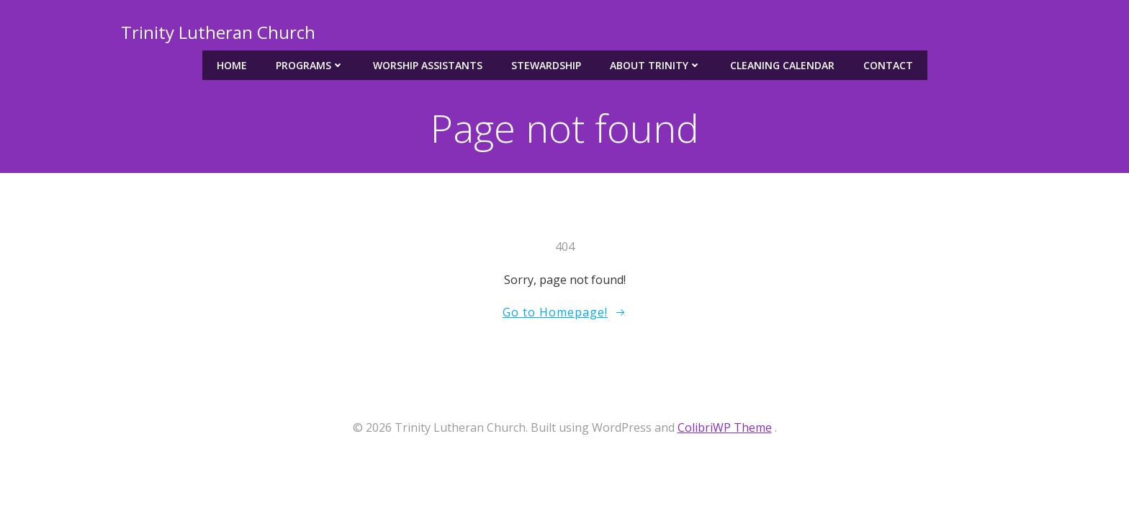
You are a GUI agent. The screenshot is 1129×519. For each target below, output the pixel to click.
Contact (888, 65)
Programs (310, 65)
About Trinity (655, 65)
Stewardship (546, 65)
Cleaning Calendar (782, 65)
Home (232, 65)
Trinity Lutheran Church (218, 32)
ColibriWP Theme (725, 427)
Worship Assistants (427, 65)
